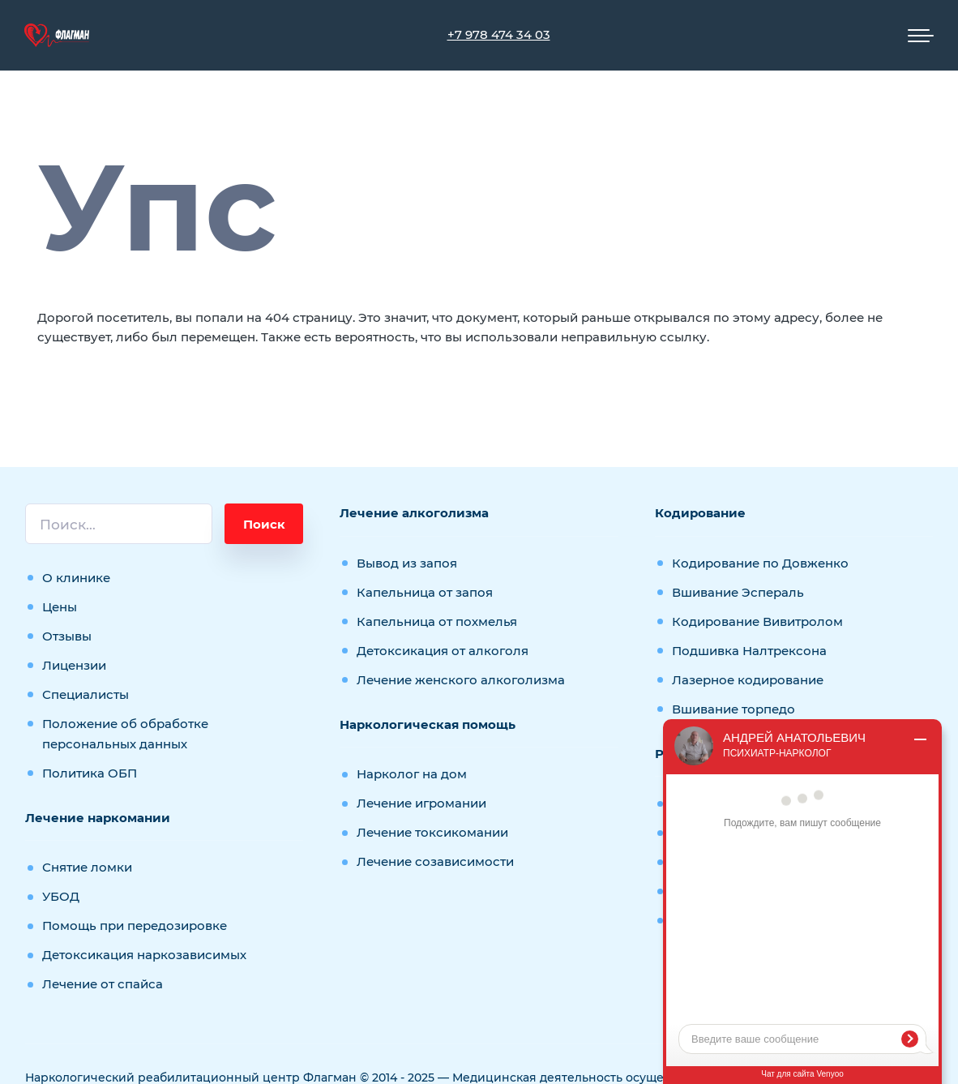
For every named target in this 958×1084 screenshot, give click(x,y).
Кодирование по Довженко (760, 563)
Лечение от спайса (102, 984)
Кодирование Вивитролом (757, 621)
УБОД (60, 896)
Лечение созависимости (435, 861)
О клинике (76, 577)
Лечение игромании (421, 803)
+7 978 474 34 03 (498, 34)
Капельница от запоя (425, 592)
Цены (59, 607)
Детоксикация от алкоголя (442, 650)
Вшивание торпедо (733, 709)
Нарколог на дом (412, 774)
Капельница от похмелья (437, 621)
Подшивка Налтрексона (749, 650)
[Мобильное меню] (921, 36)
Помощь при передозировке (134, 925)
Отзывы (67, 636)
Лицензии (74, 665)
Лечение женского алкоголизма (461, 680)
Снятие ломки (87, 867)
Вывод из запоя (407, 563)
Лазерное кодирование (747, 680)
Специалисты (85, 694)
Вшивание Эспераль (738, 592)
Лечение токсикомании (432, 832)
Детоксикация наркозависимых (144, 954)
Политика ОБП (89, 773)
